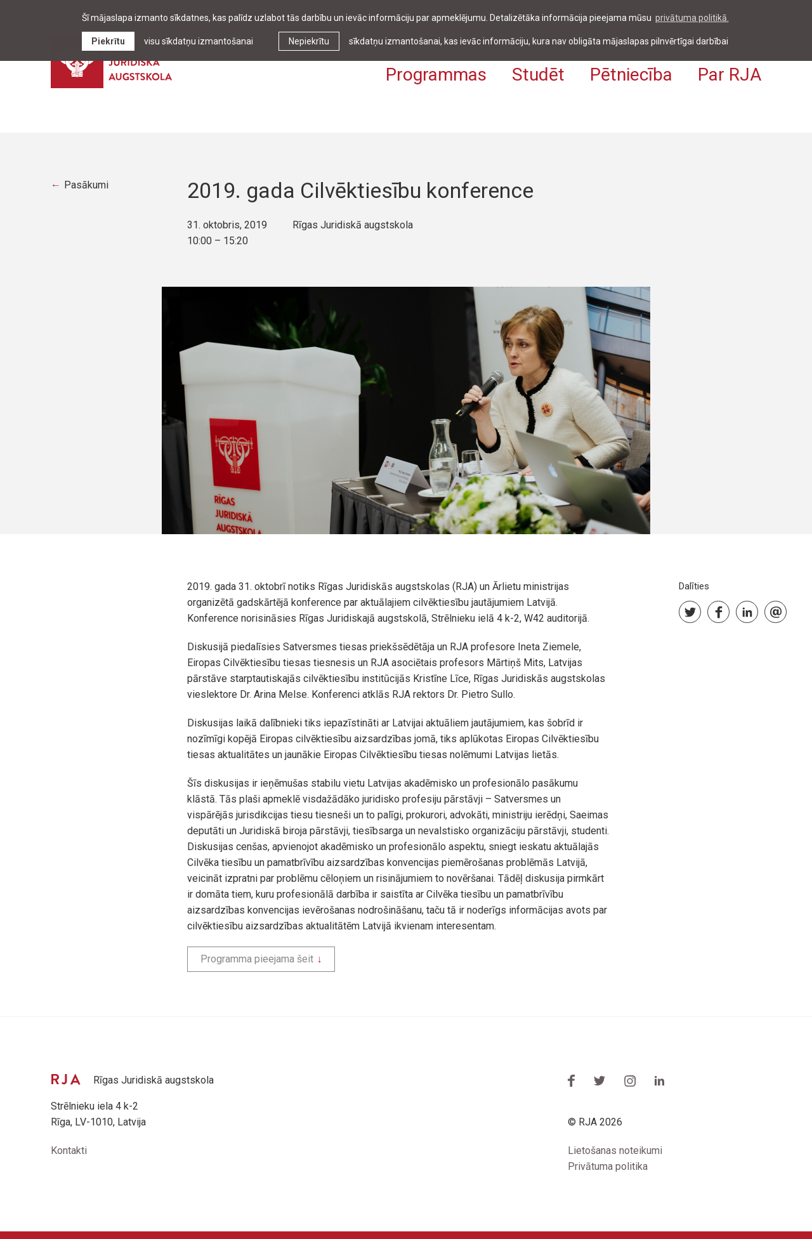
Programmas (436, 74)
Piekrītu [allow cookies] (108, 41)
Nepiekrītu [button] (309, 41)
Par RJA (729, 74)
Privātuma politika (608, 1166)
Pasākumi (86, 185)
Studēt (538, 74)
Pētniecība (631, 74)
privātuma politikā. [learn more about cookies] (692, 18)
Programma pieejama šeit (256, 959)
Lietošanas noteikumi (615, 1150)
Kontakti (69, 1150)
